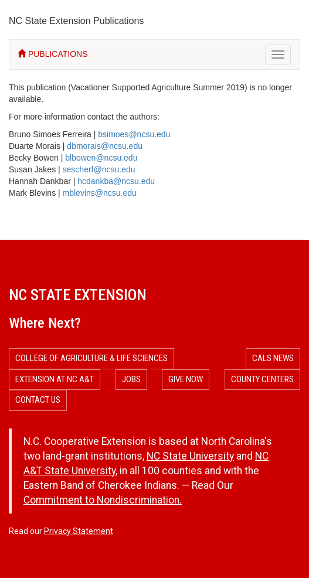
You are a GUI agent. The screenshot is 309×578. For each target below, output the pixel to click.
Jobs (131, 379)
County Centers (262, 379)
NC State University (190, 456)
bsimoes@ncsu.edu (134, 134)
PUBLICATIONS (53, 54)
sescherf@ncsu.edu (99, 169)
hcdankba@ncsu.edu (116, 181)
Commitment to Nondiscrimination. (102, 500)
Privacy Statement (78, 531)
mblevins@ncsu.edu (100, 193)
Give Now (185, 379)
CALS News (273, 358)
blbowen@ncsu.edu (101, 157)
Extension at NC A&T (54, 379)
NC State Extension (78, 295)
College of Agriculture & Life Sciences (91, 358)
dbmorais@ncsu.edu (104, 146)
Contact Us (37, 400)
